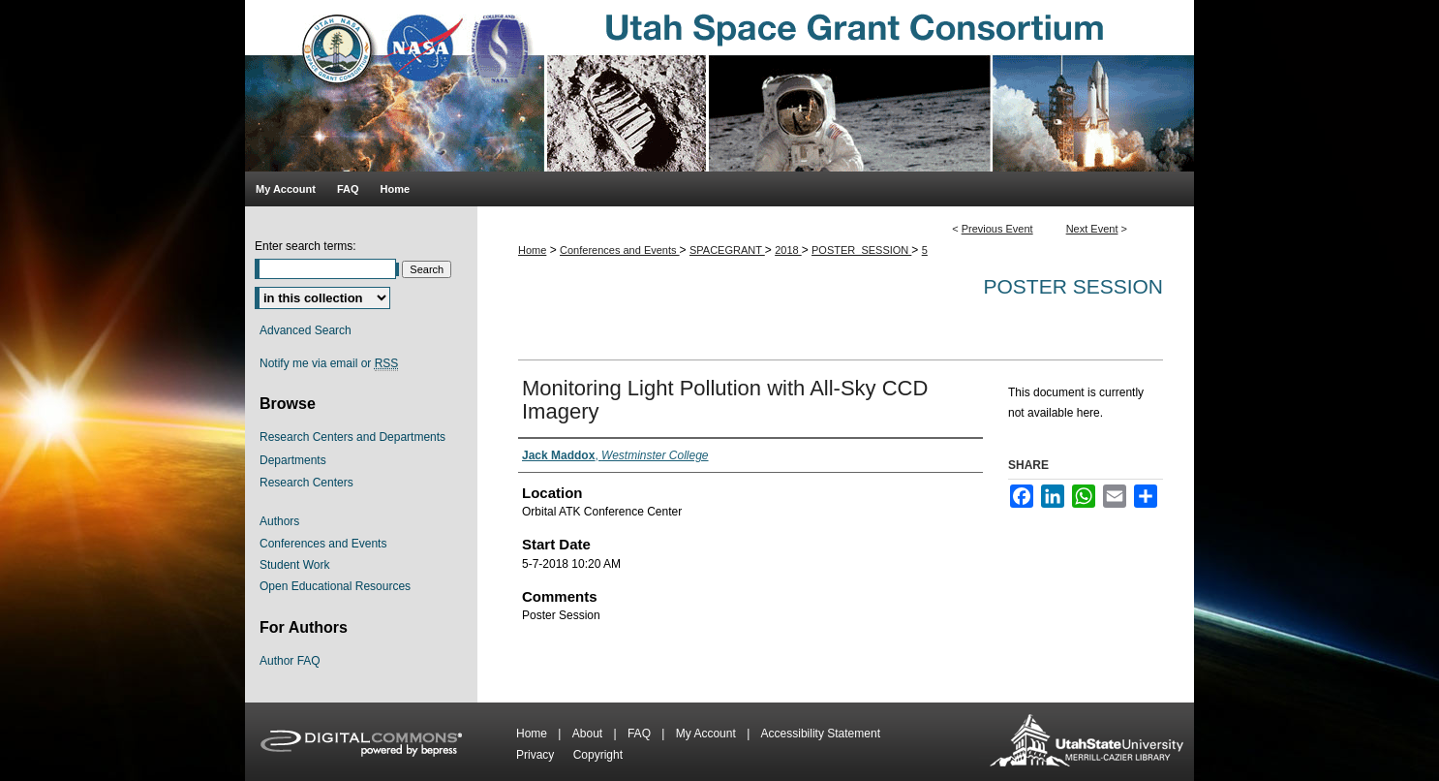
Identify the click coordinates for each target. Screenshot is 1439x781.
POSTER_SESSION (861, 250)
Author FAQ (290, 661)
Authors (279, 521)
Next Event (1092, 228)
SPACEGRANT (727, 250)
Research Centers (306, 482)
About (589, 733)
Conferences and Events (620, 250)
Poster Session (1073, 286)
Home (532, 250)
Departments (293, 460)
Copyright (598, 755)
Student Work (294, 565)
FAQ (641, 733)
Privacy (537, 755)
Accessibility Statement (820, 733)
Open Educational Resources (335, 586)
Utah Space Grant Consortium (719, 86)
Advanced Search (306, 330)
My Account (707, 733)
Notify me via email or (329, 363)
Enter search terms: (305, 246)
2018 (788, 250)
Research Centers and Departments (352, 437)
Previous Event (997, 228)
